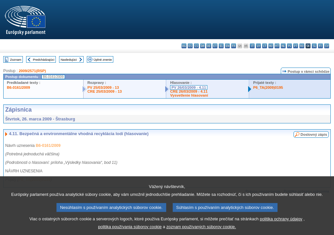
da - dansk (202, 45)
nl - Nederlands (283, 45)
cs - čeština (196, 45)
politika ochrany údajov (281, 223)
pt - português (295, 45)
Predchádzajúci (44, 59)
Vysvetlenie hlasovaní (189, 95)
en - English (227, 45)
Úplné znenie (103, 59)
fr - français (233, 45)
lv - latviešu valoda (258, 45)
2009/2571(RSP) (32, 71)
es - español (190, 45)
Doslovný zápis (314, 134)
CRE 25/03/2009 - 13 (104, 91)
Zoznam (16, 59)
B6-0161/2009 (18, 87)
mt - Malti (277, 45)
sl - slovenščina (314, 45)
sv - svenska (326, 45)
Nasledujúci (69, 59)
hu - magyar (270, 45)
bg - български (184, 45)
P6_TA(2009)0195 (268, 87)
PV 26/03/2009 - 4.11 (188, 87)
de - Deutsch (208, 45)
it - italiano (252, 45)
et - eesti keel (215, 45)
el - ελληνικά (221, 45)
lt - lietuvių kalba (264, 45)
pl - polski (289, 45)
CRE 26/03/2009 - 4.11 (188, 91)
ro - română (301, 45)
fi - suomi (320, 45)
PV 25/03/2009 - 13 (103, 87)
